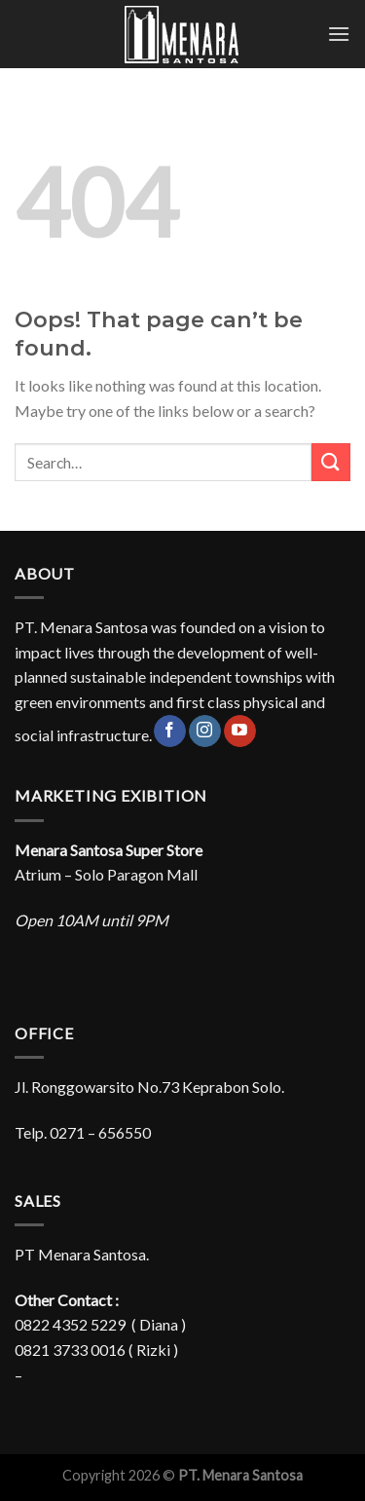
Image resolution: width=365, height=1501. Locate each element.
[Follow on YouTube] (240, 731)
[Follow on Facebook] (170, 731)
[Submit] (330, 462)
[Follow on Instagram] (205, 731)
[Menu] (338, 33)
